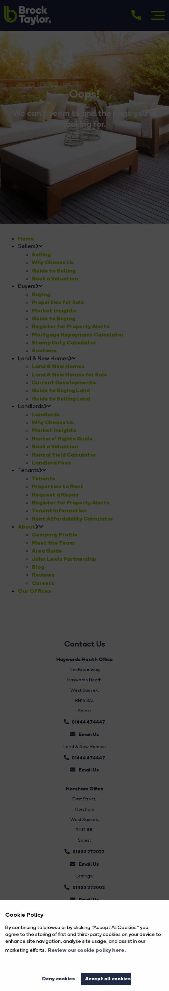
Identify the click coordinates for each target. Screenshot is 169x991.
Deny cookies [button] (58, 978)
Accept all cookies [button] (108, 978)
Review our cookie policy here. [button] (87, 950)
